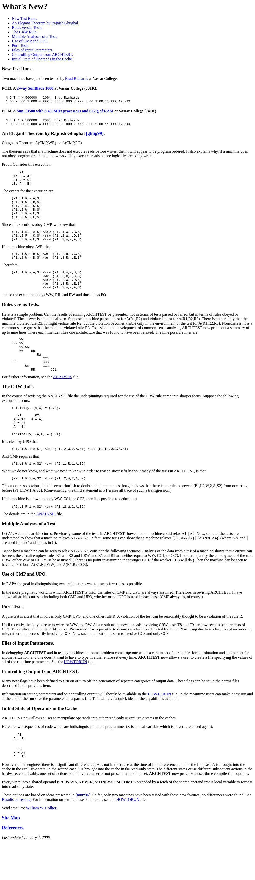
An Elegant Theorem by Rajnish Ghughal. (45, 23)
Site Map (11, 856)
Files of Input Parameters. (32, 50)
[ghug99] (95, 136)
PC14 (6, 112)
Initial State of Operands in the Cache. (42, 59)
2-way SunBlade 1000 (35, 88)
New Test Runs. (24, 18)
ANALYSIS (62, 401)
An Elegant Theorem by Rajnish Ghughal (44, 136)
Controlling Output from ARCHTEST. (42, 54)
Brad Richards (76, 78)
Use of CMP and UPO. (30, 41)
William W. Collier (41, 846)
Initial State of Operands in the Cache (39, 742)
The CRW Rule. (24, 32)
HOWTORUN (75, 695)
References (13, 866)
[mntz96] (83, 833)
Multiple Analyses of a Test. (34, 36)
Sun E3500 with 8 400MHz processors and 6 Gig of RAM (65, 112)
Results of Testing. (17, 838)
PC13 (6, 88)
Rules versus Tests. (27, 27)
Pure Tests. (20, 45)
